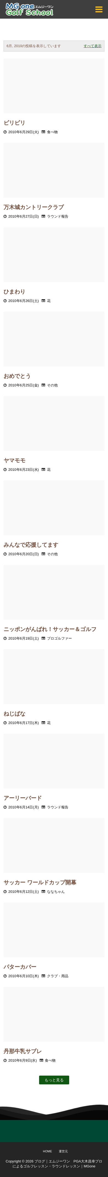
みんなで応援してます (31, 545)
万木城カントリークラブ (34, 207)
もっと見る (54, 1080)
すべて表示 (92, 46)
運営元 (63, 1151)
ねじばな (14, 714)
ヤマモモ (14, 460)
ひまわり (14, 292)
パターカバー (20, 967)
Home (47, 1151)
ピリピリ (14, 123)
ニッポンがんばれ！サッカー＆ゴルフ (50, 629)
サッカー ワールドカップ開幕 (40, 882)
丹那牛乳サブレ (23, 1051)
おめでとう (17, 376)
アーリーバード (23, 798)
